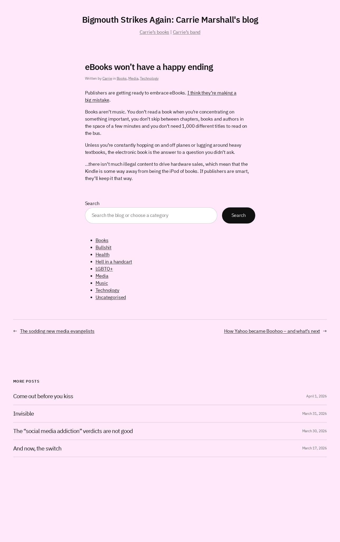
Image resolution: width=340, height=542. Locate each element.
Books (122, 78)
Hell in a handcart (114, 262)
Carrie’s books (154, 32)
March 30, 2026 (314, 431)
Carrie (107, 78)
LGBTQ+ (104, 269)
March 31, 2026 (314, 413)
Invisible (23, 413)
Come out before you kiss (43, 396)
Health (103, 254)
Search (92, 203)
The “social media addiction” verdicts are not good (73, 431)
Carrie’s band (187, 32)
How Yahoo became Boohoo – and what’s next (272, 331)
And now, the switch (37, 448)
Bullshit (104, 247)
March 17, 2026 (314, 448)
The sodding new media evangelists (57, 331)
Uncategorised (111, 297)
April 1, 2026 (316, 396)
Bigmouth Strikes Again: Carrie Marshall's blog (170, 19)
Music (102, 283)
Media (133, 78)
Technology (149, 78)
